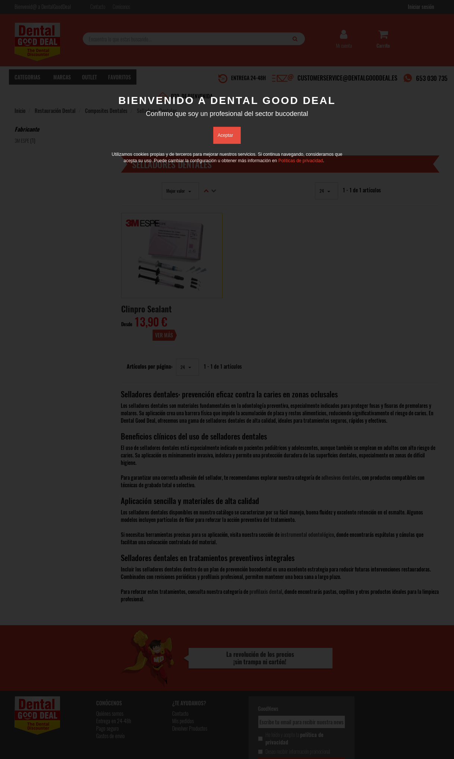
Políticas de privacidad (300, 160)
